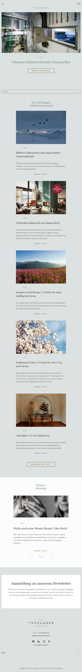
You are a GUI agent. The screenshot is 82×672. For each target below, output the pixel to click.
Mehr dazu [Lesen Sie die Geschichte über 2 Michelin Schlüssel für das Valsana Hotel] (41, 243)
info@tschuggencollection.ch (41, 635)
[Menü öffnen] (78, 4)
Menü (4, 653)
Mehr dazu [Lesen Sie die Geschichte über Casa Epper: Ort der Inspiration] (41, 453)
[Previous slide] (30, 556)
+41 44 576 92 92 (43, 633)
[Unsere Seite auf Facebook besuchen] (49, 641)
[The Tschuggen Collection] (41, 7)
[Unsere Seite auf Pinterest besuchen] (33, 641)
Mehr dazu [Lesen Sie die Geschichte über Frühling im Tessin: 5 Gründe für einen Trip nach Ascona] (41, 386)
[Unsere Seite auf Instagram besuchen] (44, 641)
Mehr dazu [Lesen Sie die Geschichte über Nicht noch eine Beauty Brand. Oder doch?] (41, 550)
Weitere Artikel (41, 464)
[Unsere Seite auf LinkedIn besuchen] (39, 641)
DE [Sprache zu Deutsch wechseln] (3, 4)
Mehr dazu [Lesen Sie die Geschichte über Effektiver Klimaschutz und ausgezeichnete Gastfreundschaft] (41, 174)
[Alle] (41, 91)
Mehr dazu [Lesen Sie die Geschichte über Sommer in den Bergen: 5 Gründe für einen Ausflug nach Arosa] (41, 313)
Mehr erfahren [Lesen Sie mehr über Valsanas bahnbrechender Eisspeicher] (41, 71)
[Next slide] (51, 556)
